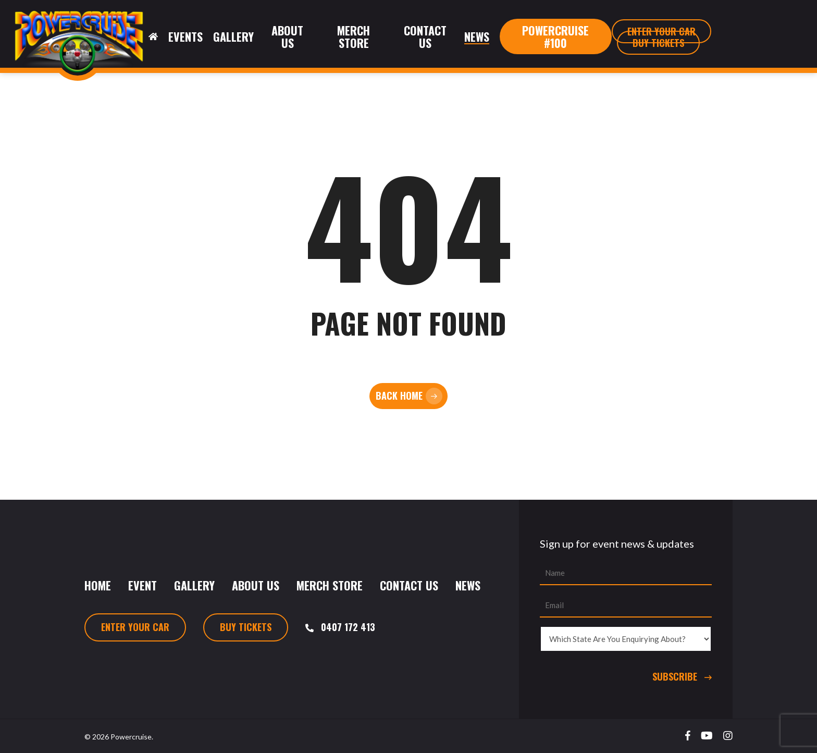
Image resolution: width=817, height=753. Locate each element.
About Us (255, 585)
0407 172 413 (348, 627)
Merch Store (329, 585)
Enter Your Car (135, 627)
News (467, 585)
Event (142, 585)
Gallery (194, 585)
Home (97, 585)
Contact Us (409, 585)
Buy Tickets (245, 627)
